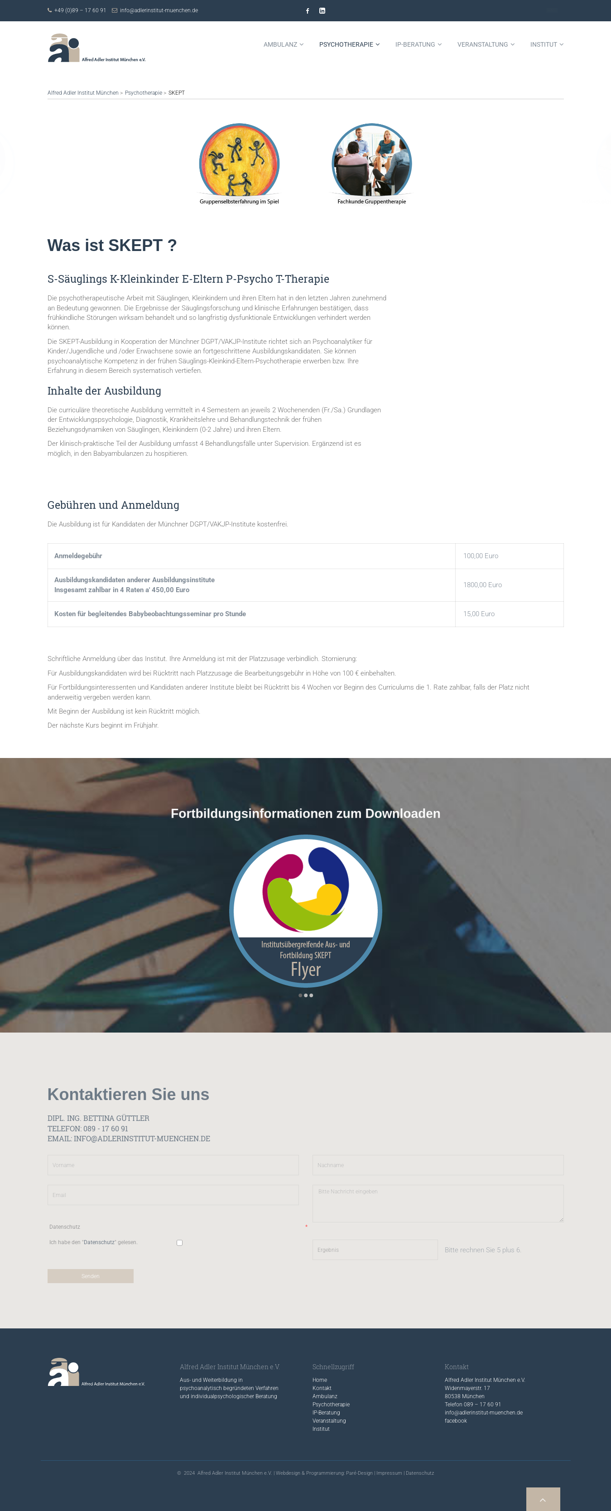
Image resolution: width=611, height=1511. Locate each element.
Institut (321, 1429)
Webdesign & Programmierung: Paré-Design (324, 1473)
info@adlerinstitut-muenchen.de (159, 10)
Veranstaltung (329, 1421)
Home (320, 1380)
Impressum (389, 1473)
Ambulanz (325, 1396)
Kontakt (552, 10)
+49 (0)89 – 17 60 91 (80, 10)
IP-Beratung (326, 1413)
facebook (456, 1421)
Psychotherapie (143, 93)
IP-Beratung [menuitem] (415, 44)
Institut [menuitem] (543, 44)
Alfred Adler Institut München (83, 93)
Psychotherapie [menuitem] (346, 44)
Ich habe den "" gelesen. (93, 1242)
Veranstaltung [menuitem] (482, 44)
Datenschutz (178, 1227)
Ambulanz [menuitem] (280, 44)
